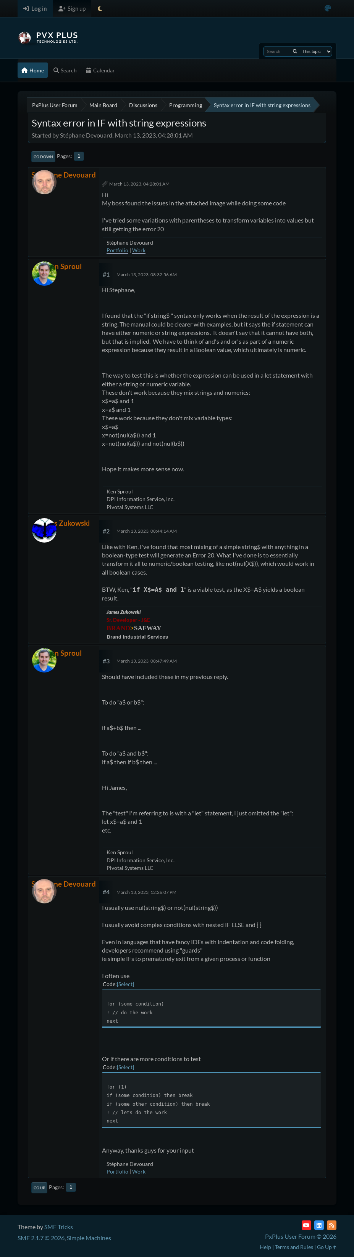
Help (265, 1247)
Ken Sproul (64, 266)
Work (138, 250)
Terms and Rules (294, 1247)
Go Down (43, 156)
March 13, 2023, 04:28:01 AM (139, 183)
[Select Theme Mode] (99, 8)
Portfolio (117, 250)
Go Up (39, 1187)
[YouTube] (306, 1225)
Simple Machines (89, 1237)
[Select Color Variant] (327, 8)
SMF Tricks (58, 1226)
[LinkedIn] (319, 1225)
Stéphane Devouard (63, 174)
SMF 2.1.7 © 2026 (41, 1237)
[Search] (295, 51)
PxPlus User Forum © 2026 (300, 1236)
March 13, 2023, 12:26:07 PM (146, 892)
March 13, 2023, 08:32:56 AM (146, 274)
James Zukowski (63, 523)
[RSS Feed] (331, 1225)
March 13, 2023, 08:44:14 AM (146, 530)
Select (125, 984)
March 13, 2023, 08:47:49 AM (146, 660)
